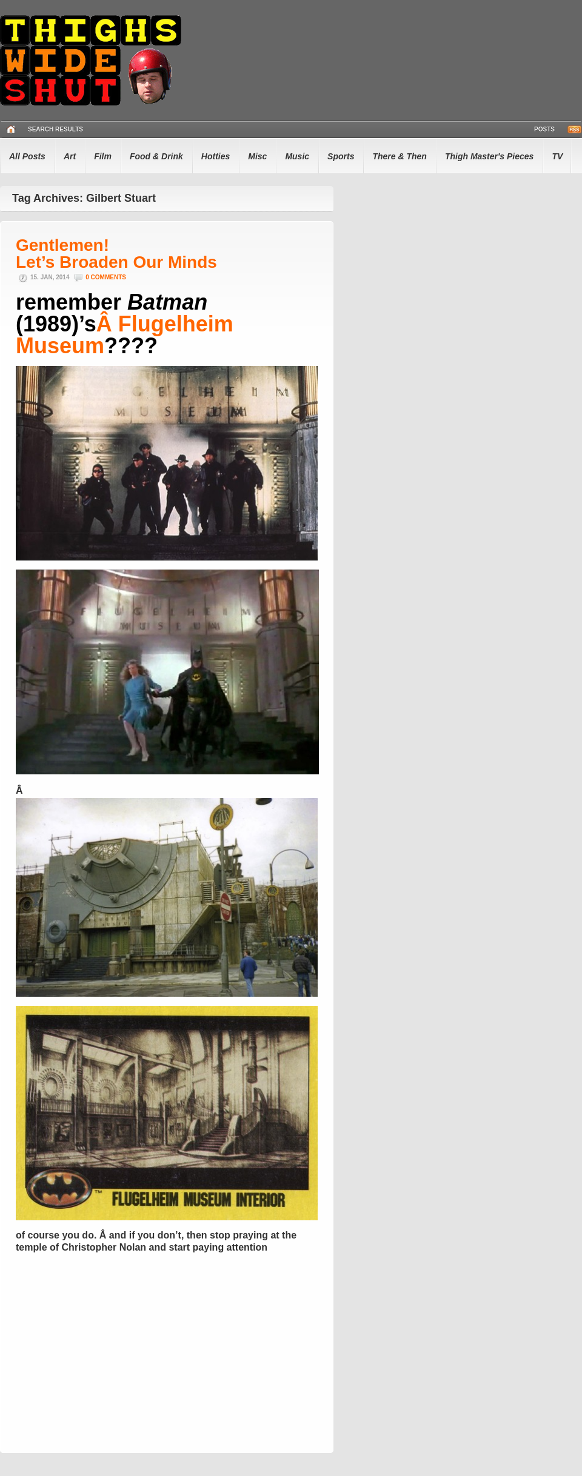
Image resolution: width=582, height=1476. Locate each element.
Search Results (55, 129)
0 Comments (105, 277)
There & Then (399, 156)
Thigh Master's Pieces (489, 156)
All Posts (27, 156)
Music (297, 156)
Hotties (215, 156)
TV (557, 156)
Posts (544, 129)
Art (70, 156)
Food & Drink (156, 156)
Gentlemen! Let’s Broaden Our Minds (116, 253)
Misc (257, 156)
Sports (340, 156)
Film (103, 156)
